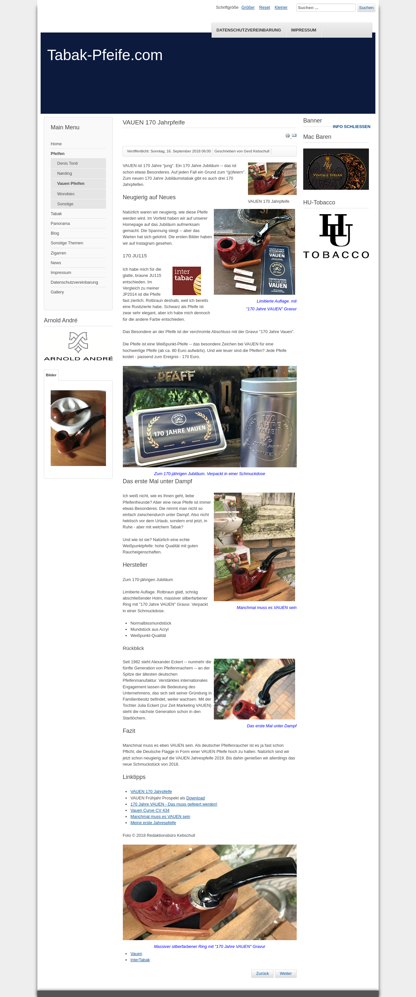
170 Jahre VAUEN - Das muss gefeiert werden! (173, 804)
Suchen (366, 7)
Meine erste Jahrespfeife (153, 822)
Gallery (57, 292)
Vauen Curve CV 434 (149, 810)
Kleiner (281, 7)
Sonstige (65, 203)
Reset (264, 7)
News (56, 262)
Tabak (56, 213)
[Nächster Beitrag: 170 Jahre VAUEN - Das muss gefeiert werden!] (286, 973)
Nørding (64, 173)
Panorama (60, 223)
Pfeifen (58, 153)
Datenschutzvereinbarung (248, 30)
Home (56, 143)
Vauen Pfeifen (70, 183)
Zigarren (58, 253)
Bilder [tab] (51, 375)
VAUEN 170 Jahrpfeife (151, 791)
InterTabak (140, 959)
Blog (55, 233)
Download (195, 798)
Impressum (304, 30)
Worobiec (66, 193)
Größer (248, 7)
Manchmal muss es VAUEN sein (160, 816)
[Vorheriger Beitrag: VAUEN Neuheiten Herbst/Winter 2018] (262, 973)
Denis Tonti (67, 163)
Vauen (136, 953)
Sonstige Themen (67, 242)
